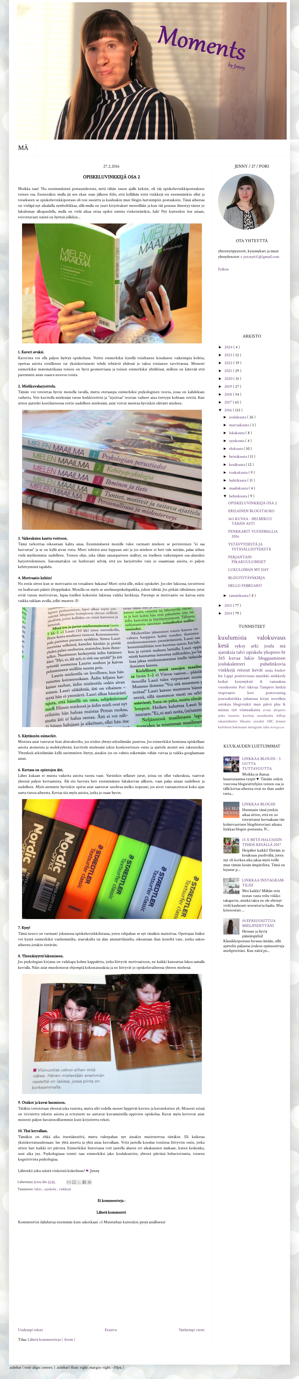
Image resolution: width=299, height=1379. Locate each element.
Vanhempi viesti (192, 1329)
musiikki (262, 675)
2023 (228, 355)
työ (234, 709)
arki (255, 646)
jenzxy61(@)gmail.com (261, 256)
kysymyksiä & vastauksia (260, 681)
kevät (257, 670)
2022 (228, 362)
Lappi (228, 675)
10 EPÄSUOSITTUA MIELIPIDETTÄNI (259, 923)
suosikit (258, 721)
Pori (242, 687)
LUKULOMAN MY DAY (248, 569)
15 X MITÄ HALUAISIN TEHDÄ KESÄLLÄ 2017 (262, 842)
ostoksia (224, 704)
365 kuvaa (229, 658)
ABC (270, 721)
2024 (228, 347)
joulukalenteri (231, 664)
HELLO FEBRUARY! (245, 585)
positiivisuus (244, 675)
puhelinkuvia (273, 664)
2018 (228, 394)
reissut (243, 670)
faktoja (252, 687)
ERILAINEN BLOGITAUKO (251, 511)
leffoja (281, 715)
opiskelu (50, 1189)
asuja (269, 670)
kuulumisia (232, 637)
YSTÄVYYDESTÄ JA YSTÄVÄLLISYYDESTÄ (249, 547)
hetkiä (281, 687)
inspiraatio (226, 692)
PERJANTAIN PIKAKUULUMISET (247, 559)
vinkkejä (65, 1189)
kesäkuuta (237, 464)
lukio (38, 1189)
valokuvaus (271, 637)
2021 (228, 370)
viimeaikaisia (249, 709)
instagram (255, 727)
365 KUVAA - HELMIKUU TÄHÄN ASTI (250, 521)
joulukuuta (238, 417)
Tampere (267, 687)
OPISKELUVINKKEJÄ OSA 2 (252, 503)
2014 (228, 613)
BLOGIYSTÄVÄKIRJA (246, 577)
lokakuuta (237, 432)
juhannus (250, 698)
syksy (240, 646)
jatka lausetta (228, 715)
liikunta (245, 721)
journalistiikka (229, 698)
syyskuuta (237, 440)
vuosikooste (227, 687)
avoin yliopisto (274, 710)
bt (283, 652)
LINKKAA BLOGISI (258, 804)
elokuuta (236, 448)
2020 (228, 378)
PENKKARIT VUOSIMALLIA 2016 (253, 534)
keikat (223, 681)
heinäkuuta (238, 456)
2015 (228, 605)
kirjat (264, 698)
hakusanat (239, 727)
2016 (228, 410)
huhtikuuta (238, 480)
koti (250, 692)
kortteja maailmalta (258, 715)
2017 (228, 402)
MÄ (23, 148)
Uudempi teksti (30, 1329)
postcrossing (276, 692)
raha (266, 727)
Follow (223, 269)
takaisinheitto (227, 721)
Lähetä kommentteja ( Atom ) (51, 1339)
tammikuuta (239, 595)
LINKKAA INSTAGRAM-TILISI (263, 883)
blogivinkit (242, 704)
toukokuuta (238, 472)
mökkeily (278, 675)
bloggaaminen (272, 658)
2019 (228, 386)
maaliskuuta (239, 488)
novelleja (278, 698)
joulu (269, 646)
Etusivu (111, 1329)
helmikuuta (238, 496)
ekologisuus (277, 727)
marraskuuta (239, 425)
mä (283, 646)
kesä (223, 645)
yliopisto (271, 652)
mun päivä (263, 704)
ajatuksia (226, 652)
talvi (240, 652)
